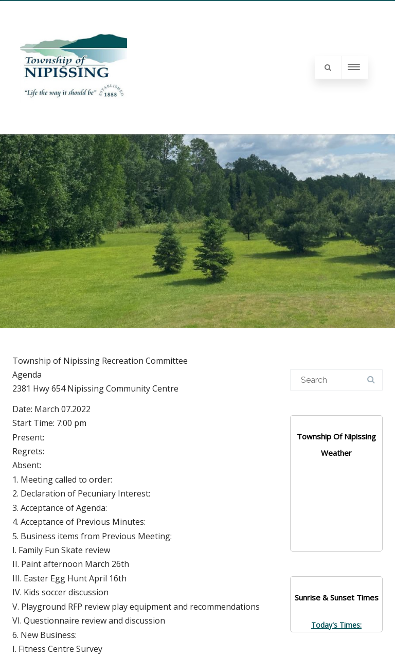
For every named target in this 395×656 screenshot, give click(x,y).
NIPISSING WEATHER (336, 512)
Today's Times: (336, 625)
